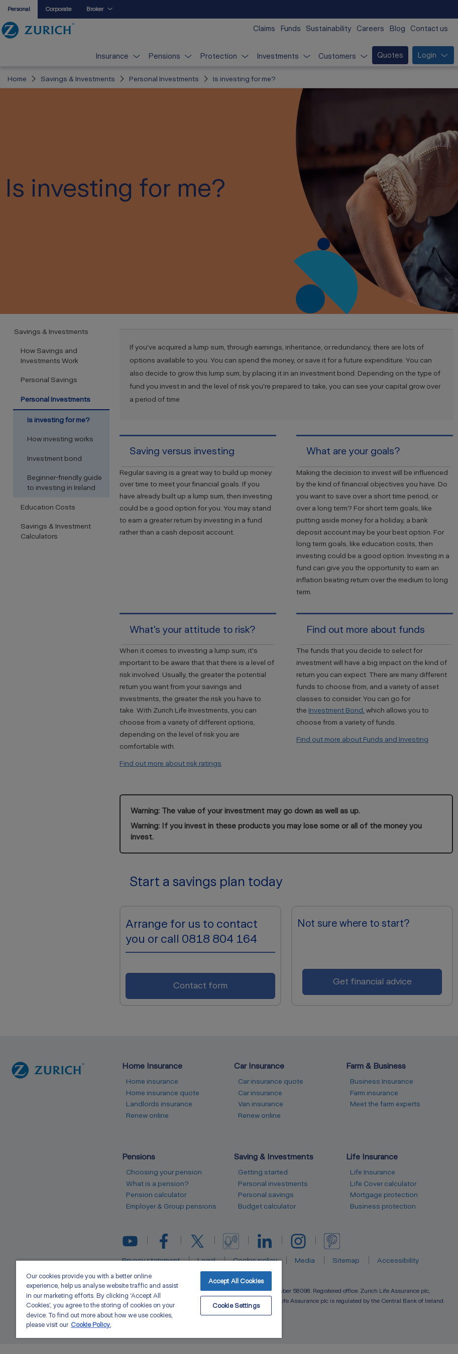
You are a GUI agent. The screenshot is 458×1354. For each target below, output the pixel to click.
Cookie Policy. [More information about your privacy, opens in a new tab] (91, 1324)
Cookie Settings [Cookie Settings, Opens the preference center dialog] (236, 1305)
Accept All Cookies (236, 1281)
